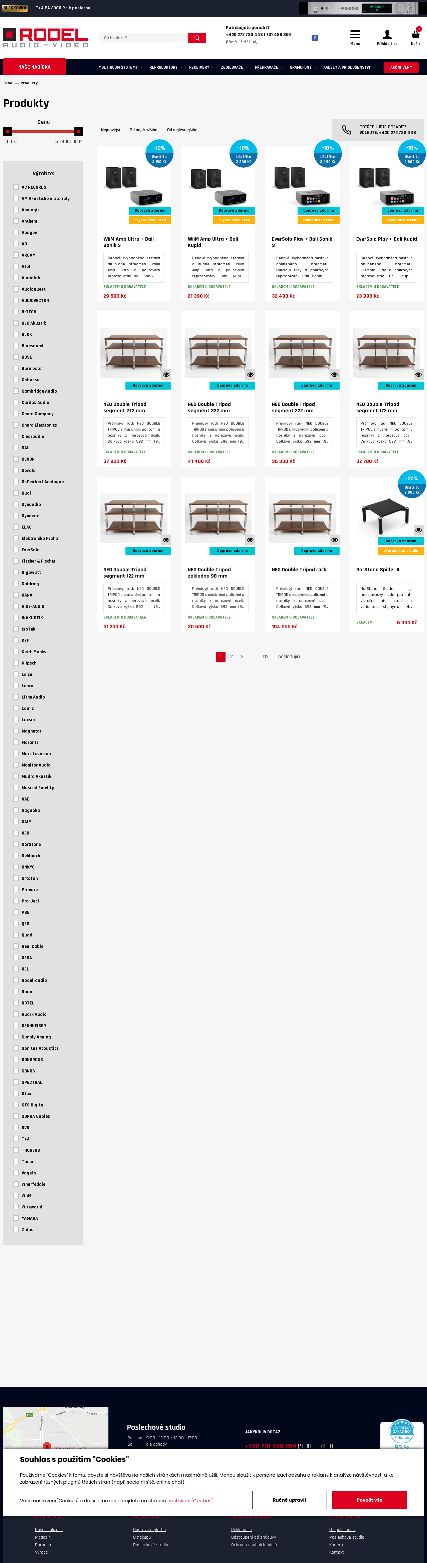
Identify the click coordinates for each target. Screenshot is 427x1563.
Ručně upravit (289, 1500)
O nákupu (142, 1537)
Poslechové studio (150, 1545)
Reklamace (241, 1530)
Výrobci (42, 1552)
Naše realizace (49, 1530)
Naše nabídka (34, 67)
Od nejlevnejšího (182, 130)
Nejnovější (110, 130)
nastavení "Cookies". (190, 1500)
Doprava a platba (149, 1530)
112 (266, 657)
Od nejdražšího (143, 130)
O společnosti (342, 1530)
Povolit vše (369, 1500)
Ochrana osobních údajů (254, 1545)
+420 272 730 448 (397, 133)
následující (289, 657)
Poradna (43, 1545)
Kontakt (336, 1552)
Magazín (43, 1537)
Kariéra (336, 1545)
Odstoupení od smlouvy (253, 1537)
